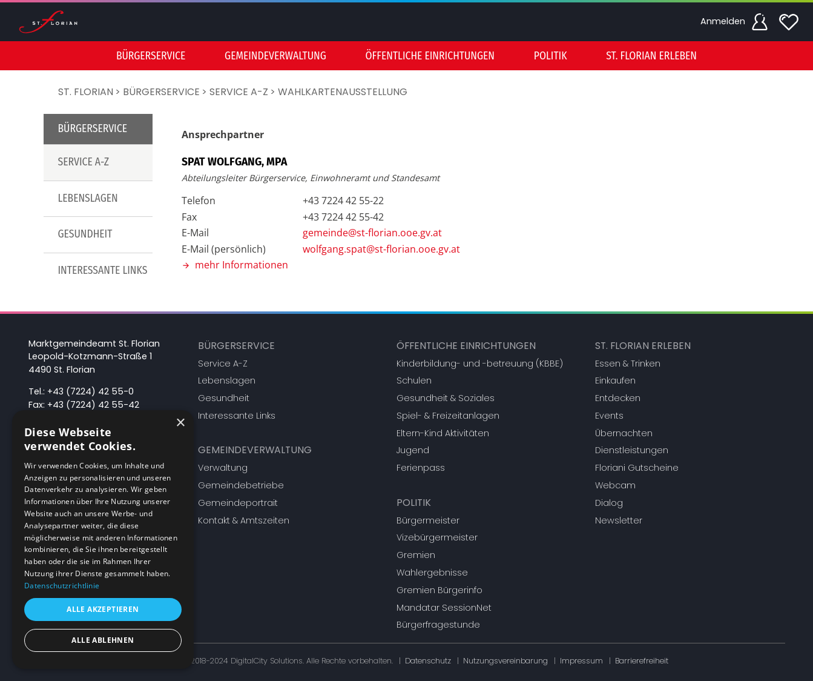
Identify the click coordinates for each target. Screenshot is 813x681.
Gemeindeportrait (238, 503)
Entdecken (617, 398)
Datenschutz (428, 661)
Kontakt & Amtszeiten (243, 520)
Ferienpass (421, 468)
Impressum (581, 661)
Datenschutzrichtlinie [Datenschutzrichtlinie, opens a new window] (61, 585)
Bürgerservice (161, 92)
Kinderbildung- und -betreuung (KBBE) (480, 363)
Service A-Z (238, 92)
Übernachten (624, 433)
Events (609, 416)
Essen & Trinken (627, 363)
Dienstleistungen (631, 450)
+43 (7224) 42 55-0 (90, 391)
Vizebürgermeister (437, 537)
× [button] (180, 423)
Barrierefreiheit (641, 661)
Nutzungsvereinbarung (505, 661)
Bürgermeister (428, 520)
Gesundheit (85, 234)
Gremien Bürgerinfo (439, 590)
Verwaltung (223, 468)
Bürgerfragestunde (438, 625)
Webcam (615, 485)
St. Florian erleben (643, 346)
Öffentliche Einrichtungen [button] (430, 56)
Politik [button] (550, 56)
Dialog (609, 503)
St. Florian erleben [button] (651, 56)
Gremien (416, 555)
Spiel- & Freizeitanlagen (448, 416)
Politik (414, 503)
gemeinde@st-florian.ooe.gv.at (372, 232)
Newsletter (618, 520)
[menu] (407, 55)
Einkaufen (615, 380)
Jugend (413, 450)
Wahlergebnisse (432, 572)
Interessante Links (103, 270)
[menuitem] (151, 55)
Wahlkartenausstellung (342, 92)
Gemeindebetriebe (241, 485)
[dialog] (103, 539)
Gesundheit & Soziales (446, 398)
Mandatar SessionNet (444, 608)
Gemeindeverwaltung (255, 450)
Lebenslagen (88, 198)
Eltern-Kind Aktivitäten (443, 433)
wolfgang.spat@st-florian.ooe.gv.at (381, 249)
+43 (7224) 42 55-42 (93, 405)
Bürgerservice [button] (150, 56)
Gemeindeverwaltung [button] (275, 56)
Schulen (414, 380)
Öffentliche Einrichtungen (466, 346)
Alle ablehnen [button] (102, 640)
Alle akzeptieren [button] (103, 609)
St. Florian (85, 92)
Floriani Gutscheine (637, 468)
